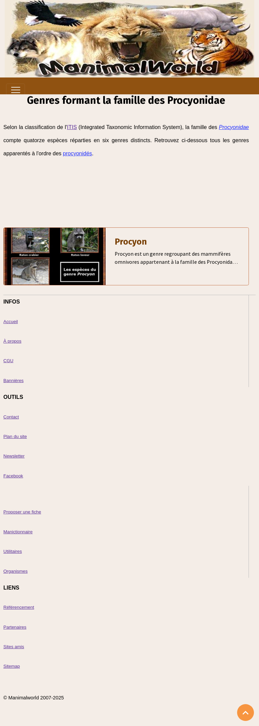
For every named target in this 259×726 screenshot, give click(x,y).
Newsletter (14, 456)
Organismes (15, 571)
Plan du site (15, 436)
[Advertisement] (126, 184)
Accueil (10, 321)
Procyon (131, 242)
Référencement (18, 607)
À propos (12, 341)
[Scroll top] (245, 712)
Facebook (13, 475)
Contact (11, 416)
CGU (8, 360)
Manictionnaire (18, 531)
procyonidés (77, 153)
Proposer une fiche (22, 511)
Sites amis (13, 646)
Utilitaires (12, 551)
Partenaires (14, 627)
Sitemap (11, 666)
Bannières (13, 380)
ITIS (72, 127)
